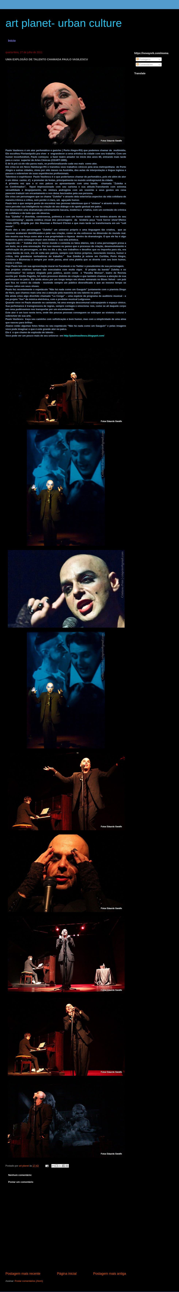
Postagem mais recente (22, 1273)
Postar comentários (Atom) (29, 1281)
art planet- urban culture (63, 23)
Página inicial (67, 1273)
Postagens (143, 59)
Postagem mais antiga (109, 1273)
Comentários (144, 64)
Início (12, 40)
